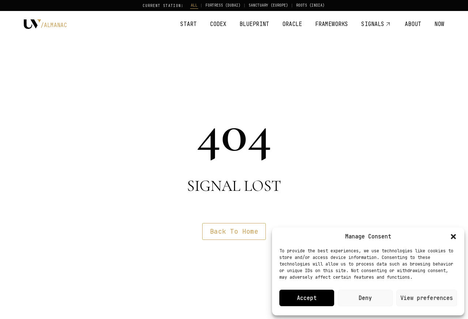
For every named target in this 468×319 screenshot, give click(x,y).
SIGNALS (376, 24)
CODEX (218, 24)
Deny (365, 298)
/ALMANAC (54, 25)
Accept (307, 298)
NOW (439, 24)
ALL (194, 5)
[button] (453, 236)
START (188, 24)
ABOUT (413, 24)
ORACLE (292, 24)
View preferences (426, 298)
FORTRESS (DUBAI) (223, 5)
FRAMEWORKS (331, 24)
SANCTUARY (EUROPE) (268, 5)
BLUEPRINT (254, 24)
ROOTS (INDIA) (310, 5)
